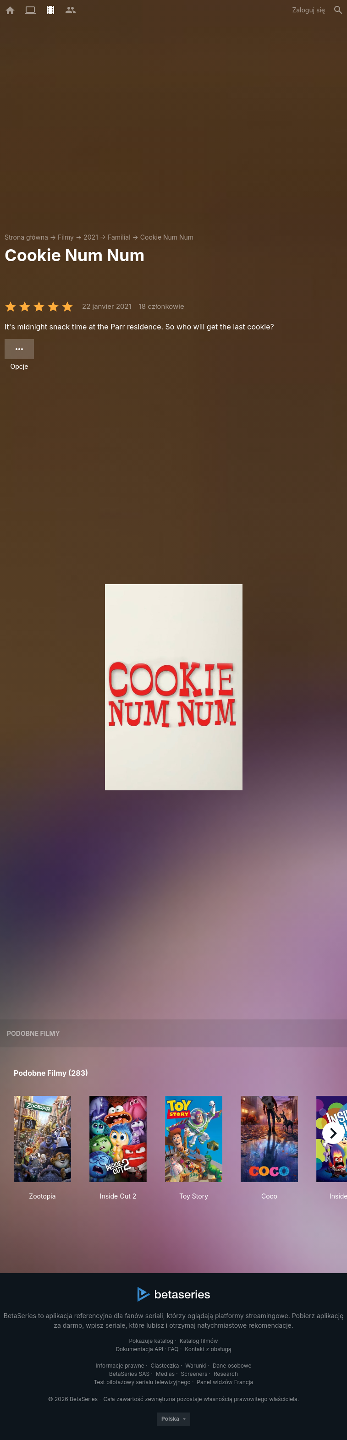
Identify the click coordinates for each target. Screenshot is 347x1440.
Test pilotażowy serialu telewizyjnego (142, 1382)
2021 (90, 237)
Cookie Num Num (166, 237)
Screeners (194, 1373)
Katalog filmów (199, 1340)
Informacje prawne (120, 1365)
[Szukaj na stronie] (338, 10)
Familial (119, 237)
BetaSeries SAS (129, 1373)
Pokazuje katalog (151, 1340)
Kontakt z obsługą (208, 1349)
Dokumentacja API (139, 1349)
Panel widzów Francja (225, 1382)
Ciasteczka (164, 1365)
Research (226, 1373)
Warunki (195, 1365)
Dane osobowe (232, 1365)
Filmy (66, 237)
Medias (165, 1373)
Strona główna (26, 237)
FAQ (173, 1349)
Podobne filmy (33, 1033)
